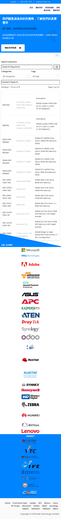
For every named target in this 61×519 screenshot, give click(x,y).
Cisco (55, 503)
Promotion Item (20, 503)
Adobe (33, 503)
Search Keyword (9, 62)
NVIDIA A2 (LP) (22, 224)
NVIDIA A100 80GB (23, 181)
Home (7, 503)
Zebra (55, 509)
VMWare (46, 509)
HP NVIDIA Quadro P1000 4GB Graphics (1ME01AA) (24, 125)
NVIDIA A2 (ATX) (22, 214)
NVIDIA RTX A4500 (23, 162)
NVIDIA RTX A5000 (23, 151)
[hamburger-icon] (57, 55)
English (13, 2)
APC (40, 503)
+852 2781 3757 (26, 2)
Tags (33, 71)
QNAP (44, 506)
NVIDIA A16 (20, 205)
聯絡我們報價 (13, 48)
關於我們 (39, 8)
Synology (53, 506)
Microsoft (26, 506)
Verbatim (35, 509)
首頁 (31, 8)
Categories (6, 71)
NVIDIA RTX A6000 (23, 141)
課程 (58, 8)
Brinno (47, 503)
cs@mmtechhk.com (43, 2)
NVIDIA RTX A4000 (23, 172)
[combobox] (15, 75)
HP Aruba (15, 506)
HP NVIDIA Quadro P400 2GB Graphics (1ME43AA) (24, 105)
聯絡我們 (56, 10)
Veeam (25, 509)
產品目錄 (47, 10)
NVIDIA (36, 506)
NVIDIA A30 (20, 197)
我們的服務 (49, 8)
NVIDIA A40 (20, 189)
